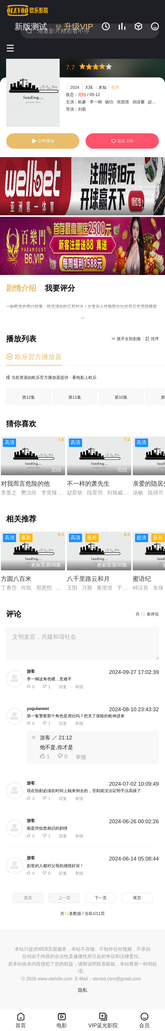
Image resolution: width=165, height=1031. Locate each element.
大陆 (89, 87)
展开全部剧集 (126, 338)
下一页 (101, 897)
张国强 (123, 102)
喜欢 (122, 141)
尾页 (137, 897)
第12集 (28, 397)
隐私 (82, 990)
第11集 (74, 397)
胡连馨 (138, 102)
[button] (25, 288)
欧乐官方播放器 (33, 357)
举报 (79, 686)
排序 (152, 338)
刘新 (82, 109)
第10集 (121, 397)
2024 (74, 87)
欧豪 (82, 102)
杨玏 (109, 102)
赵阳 (152, 102)
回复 (63, 686)
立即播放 (43, 141)
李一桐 (96, 102)
